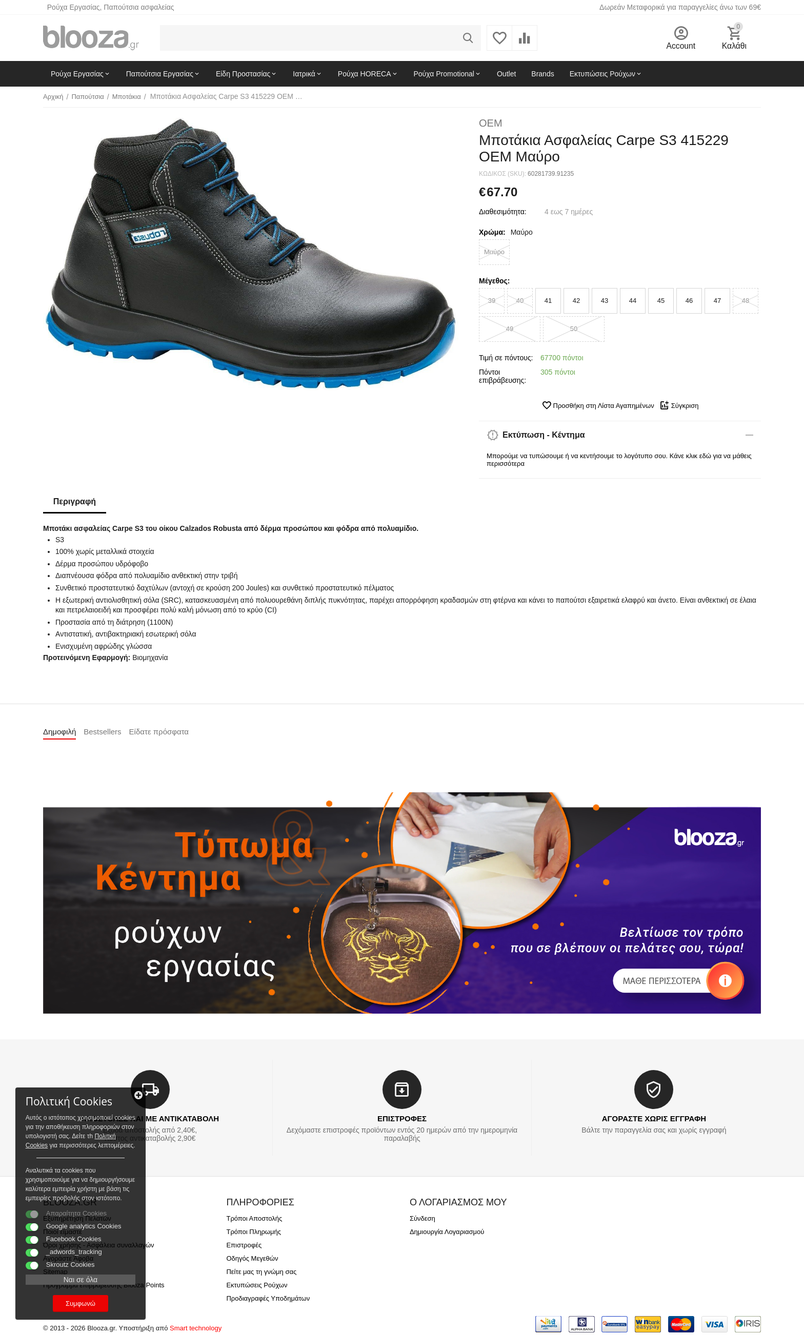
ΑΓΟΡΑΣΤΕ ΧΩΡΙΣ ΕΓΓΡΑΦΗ (654, 1118)
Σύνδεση (422, 1218)
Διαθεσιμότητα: (503, 212)
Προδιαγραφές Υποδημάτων (268, 1298)
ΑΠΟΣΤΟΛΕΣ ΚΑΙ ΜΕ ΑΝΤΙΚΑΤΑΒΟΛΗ (150, 1118)
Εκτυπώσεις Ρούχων (256, 1285)
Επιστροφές (244, 1245)
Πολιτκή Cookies (70, 1127)
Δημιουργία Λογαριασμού (447, 1232)
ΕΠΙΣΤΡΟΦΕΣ (402, 1118)
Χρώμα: (492, 232)
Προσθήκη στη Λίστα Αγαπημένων (597, 405)
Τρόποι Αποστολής (254, 1218)
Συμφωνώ (79, 1303)
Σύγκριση (679, 405)
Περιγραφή (74, 501)
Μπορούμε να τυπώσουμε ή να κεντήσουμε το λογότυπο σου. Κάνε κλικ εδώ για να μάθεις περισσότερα (619, 459)
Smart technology (196, 1328)
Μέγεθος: (494, 281)
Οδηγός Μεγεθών (252, 1258)
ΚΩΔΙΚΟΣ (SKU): (502, 173)
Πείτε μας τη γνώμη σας (261, 1272)
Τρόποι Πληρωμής (253, 1232)
